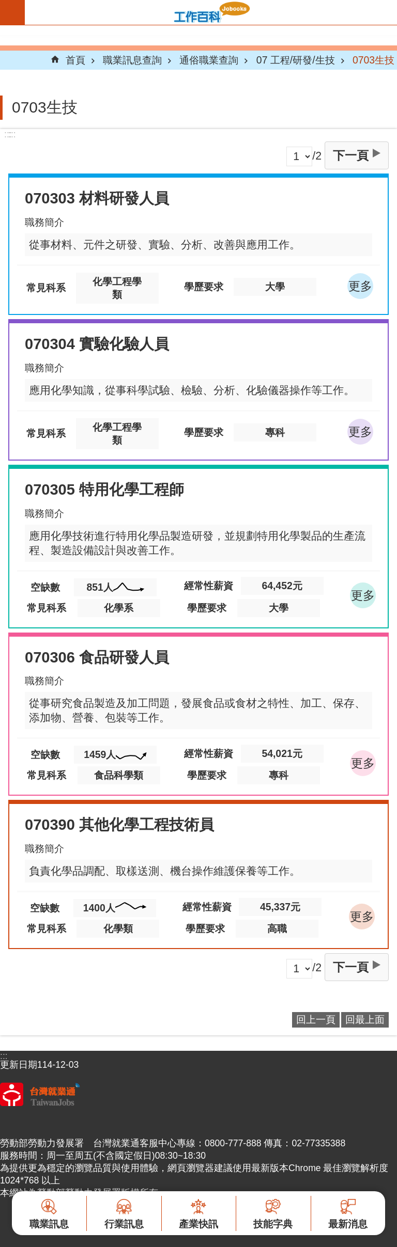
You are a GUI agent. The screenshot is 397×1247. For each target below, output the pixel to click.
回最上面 (365, 1019)
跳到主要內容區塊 (5, 5)
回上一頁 (315, 1019)
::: (12, 134)
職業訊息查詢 (132, 60)
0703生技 (373, 60)
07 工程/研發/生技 (295, 60)
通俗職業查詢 (208, 60)
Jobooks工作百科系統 (211, 12)
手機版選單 (12, 12)
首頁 (75, 60)
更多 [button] (360, 286)
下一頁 (351, 155)
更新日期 (18, 1065)
